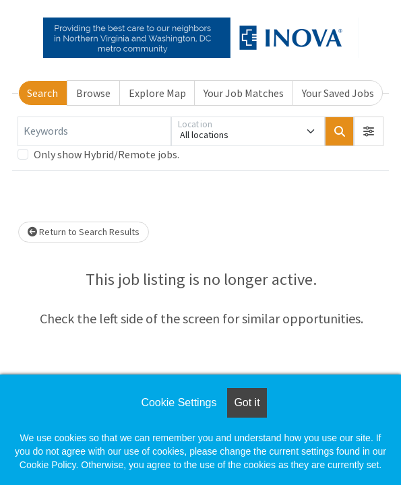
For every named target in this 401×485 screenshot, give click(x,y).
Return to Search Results (84, 232)
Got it (246, 402)
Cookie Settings (178, 402)
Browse (93, 93)
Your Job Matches (244, 93)
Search (42, 93)
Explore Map (157, 93)
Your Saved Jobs (338, 93)
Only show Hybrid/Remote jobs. (106, 154)
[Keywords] (94, 131)
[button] (368, 131)
